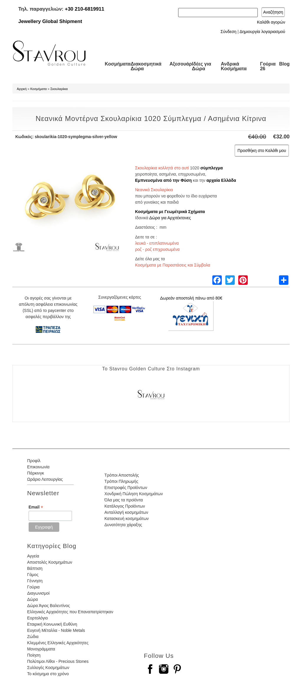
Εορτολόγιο (37, 618)
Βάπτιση (34, 568)
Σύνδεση (229, 31)
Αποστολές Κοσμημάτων (49, 562)
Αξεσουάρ (181, 63)
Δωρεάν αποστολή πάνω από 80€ (191, 298)
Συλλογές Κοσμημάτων (48, 667)
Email (36, 507)
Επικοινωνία (38, 467)
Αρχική (22, 89)
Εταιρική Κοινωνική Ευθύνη (52, 624)
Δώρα (32, 599)
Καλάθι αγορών (271, 22)
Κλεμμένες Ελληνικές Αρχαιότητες (57, 642)
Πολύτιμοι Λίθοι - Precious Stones (57, 661)
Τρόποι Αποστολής (121, 475)
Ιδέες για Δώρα (201, 66)
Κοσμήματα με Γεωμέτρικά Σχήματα (170, 211)
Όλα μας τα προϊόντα (123, 500)
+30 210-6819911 (84, 9)
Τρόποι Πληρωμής (121, 481)
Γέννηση (34, 580)
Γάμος (32, 574)
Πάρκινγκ (35, 473)
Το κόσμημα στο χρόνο (48, 673)
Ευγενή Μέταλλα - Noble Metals (56, 630)
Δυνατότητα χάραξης (123, 524)
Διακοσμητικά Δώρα (146, 66)
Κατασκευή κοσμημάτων (126, 518)
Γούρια (33, 587)
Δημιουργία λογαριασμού (262, 31)
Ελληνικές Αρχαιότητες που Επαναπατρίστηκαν (70, 611)
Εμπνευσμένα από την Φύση (163, 180)
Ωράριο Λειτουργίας (45, 479)
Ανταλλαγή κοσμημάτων (126, 512)
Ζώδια (32, 636)
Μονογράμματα (41, 649)
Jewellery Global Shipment (50, 21)
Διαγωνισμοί (38, 593)
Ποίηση (33, 655)
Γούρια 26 (268, 66)
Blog (284, 63)
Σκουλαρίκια (59, 89)
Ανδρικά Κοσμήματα (234, 66)
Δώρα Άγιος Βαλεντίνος (48, 605)
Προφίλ (33, 460)
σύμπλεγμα (211, 168)
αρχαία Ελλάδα (221, 180)
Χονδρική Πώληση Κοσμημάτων (133, 493)
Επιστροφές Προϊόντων (125, 487)
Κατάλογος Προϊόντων (124, 506)
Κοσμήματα (118, 63)
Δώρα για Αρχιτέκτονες (170, 217)
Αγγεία (33, 556)
